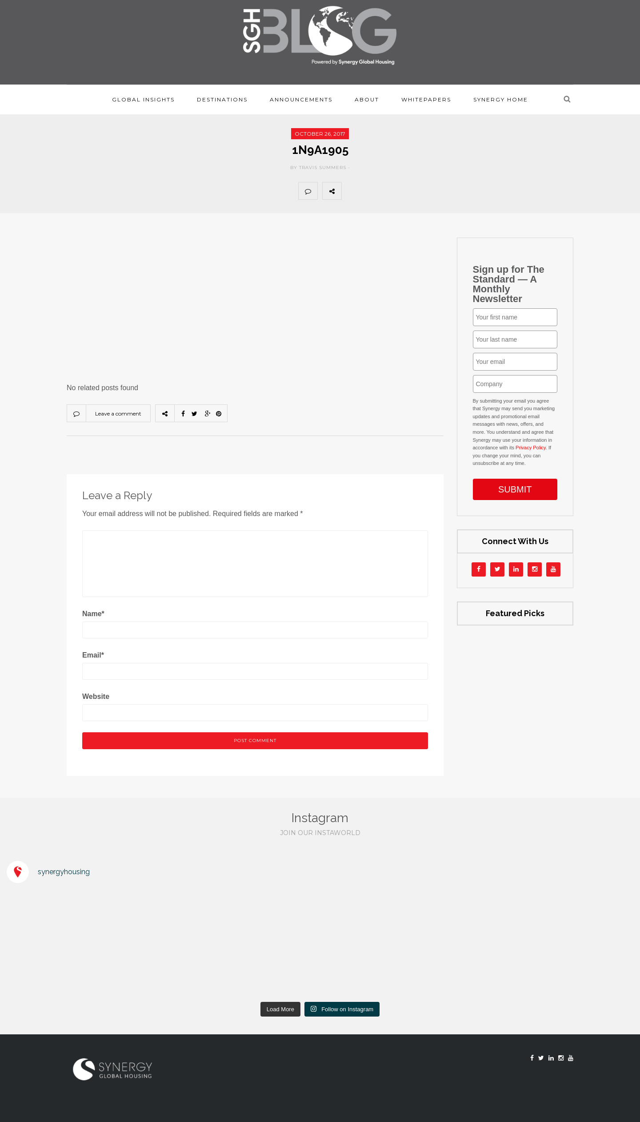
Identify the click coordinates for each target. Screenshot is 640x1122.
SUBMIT (515, 489)
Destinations (222, 99)
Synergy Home (500, 99)
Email (93, 655)
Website (95, 696)
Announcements (301, 99)
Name (93, 614)
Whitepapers (426, 99)
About (367, 99)
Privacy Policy (531, 447)
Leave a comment (118, 413)
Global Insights (143, 99)
